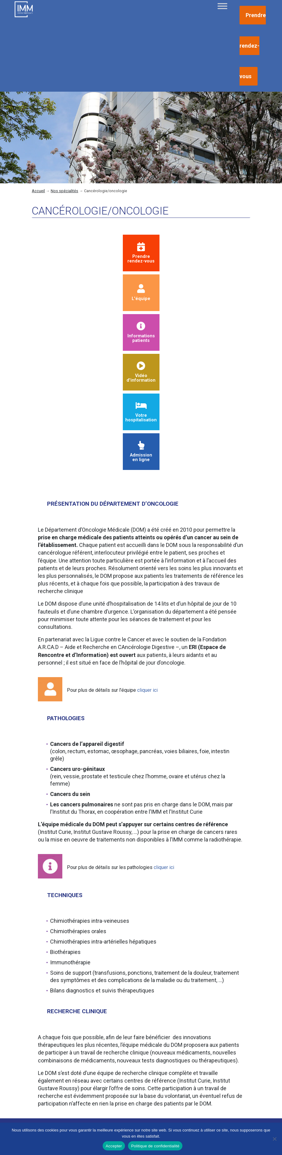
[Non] (274, 1139)
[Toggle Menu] (222, 6)
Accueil (38, 191)
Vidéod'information (141, 372)
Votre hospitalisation (141, 412)
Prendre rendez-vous (253, 45)
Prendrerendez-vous (141, 253)
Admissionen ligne (141, 451)
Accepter (114, 1146)
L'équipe (141, 292)
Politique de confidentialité (155, 1146)
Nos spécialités (64, 191)
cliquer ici (147, 690)
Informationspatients (141, 332)
